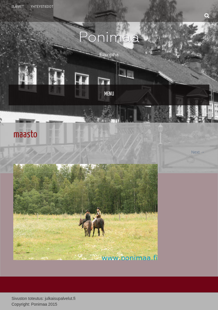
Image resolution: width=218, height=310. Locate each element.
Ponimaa (109, 37)
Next (198, 152)
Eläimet (18, 7)
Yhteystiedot (42, 7)
